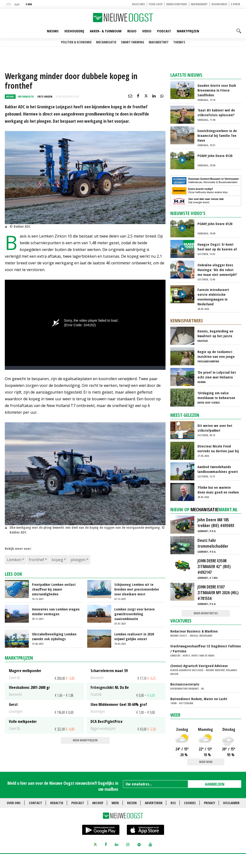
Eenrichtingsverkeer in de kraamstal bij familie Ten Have (217, 135)
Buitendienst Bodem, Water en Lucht (198, 698)
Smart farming (132, 42)
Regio (131, 31)
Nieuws (53, 31)
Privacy (209, 803)
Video (146, 31)
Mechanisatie (106, 42)
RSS (173, 803)
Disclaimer (231, 803)
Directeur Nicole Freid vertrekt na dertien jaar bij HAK (218, 448)
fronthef (36, 559)
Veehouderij (74, 31)
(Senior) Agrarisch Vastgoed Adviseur (199, 665)
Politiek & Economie (76, 42)
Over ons (14, 803)
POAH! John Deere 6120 (214, 155)
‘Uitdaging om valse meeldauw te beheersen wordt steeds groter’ (216, 395)
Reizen (132, 803)
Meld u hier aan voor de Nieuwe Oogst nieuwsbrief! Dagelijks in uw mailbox (62, 786)
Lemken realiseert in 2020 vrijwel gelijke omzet (134, 636)
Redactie (56, 803)
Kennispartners (176, 4)
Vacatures (138, 4)
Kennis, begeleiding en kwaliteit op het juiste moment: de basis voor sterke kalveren (215, 333)
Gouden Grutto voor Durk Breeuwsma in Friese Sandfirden (216, 90)
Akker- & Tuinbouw (106, 31)
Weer (175, 715)
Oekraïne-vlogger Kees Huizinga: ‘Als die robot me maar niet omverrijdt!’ (217, 269)
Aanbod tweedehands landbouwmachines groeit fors (217, 469)
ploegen (78, 559)
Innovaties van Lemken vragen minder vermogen (56, 611)
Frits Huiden (44, 96)
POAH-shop (156, 4)
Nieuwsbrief (219, 4)
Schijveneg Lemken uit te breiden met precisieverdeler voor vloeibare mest (136, 589)
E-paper (235, 4)
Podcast (164, 31)
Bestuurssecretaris (184, 684)
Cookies (190, 803)
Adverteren (153, 803)
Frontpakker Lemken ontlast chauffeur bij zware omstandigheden (54, 589)
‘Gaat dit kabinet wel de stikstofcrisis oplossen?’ (216, 112)
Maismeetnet (159, 42)
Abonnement (199, 4)
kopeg (57, 559)
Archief (97, 803)
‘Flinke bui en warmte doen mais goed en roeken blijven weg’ (218, 489)
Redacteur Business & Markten (194, 631)
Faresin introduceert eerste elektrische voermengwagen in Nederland (213, 296)
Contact (35, 803)
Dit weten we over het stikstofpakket (214, 428)
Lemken (14, 559)
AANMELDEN (214, 784)
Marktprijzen (188, 31)
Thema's (179, 42)
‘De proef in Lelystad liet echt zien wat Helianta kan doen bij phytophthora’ (216, 374)
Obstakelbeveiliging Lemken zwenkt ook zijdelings (54, 636)
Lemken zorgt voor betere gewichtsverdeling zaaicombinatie (134, 614)
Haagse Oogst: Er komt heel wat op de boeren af (217, 246)
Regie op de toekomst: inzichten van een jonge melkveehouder (216, 354)
